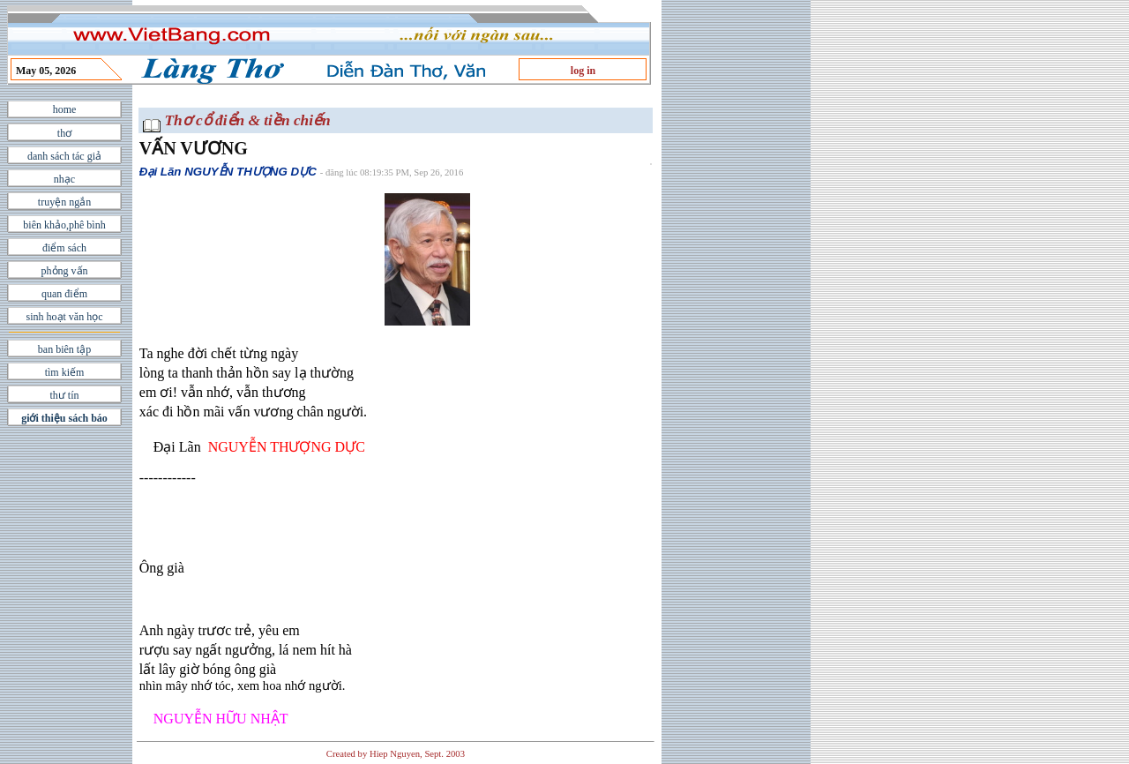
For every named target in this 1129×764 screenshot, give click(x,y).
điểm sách (64, 248)
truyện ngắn (64, 202)
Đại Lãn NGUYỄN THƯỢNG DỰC (228, 171)
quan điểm (64, 294)
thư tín (64, 395)
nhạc (64, 179)
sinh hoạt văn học (64, 317)
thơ (64, 133)
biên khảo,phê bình (64, 225)
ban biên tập (64, 349)
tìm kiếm (65, 372)
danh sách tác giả (64, 156)
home (65, 109)
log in (583, 70)
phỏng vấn (64, 271)
